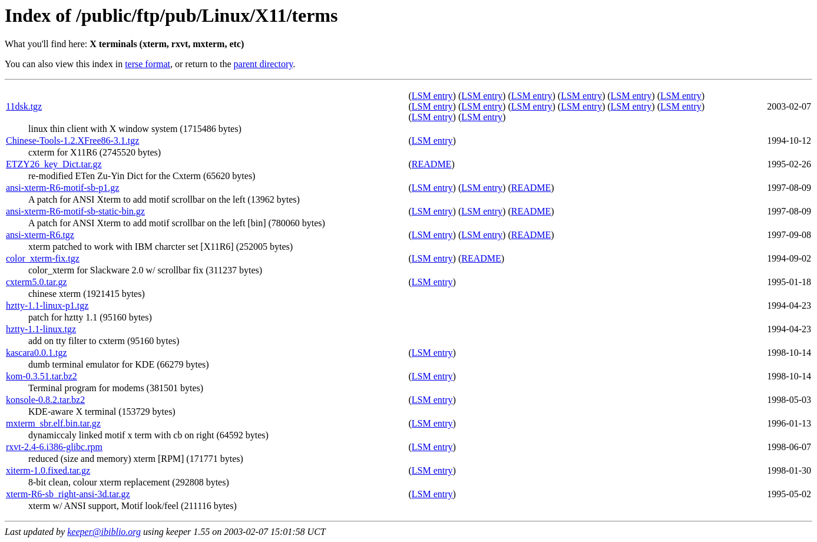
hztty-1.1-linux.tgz (41, 329)
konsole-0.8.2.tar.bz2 (45, 400)
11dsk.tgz (24, 106)
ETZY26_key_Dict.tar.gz (54, 164)
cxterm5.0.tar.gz (36, 282)
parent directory (263, 64)
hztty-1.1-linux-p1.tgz (47, 305)
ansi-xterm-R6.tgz (40, 235)
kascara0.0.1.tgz (36, 353)
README (432, 164)
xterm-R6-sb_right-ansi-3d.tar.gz (68, 494)
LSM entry (432, 96)
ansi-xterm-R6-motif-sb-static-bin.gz (75, 211)
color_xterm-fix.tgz (43, 258)
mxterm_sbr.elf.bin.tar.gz (53, 423)
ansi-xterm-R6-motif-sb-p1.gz (62, 188)
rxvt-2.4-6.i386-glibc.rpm (54, 447)
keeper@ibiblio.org (104, 532)
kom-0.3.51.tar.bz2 (41, 376)
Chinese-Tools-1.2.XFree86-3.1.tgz (72, 141)
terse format (147, 64)
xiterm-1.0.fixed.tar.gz (48, 470)
